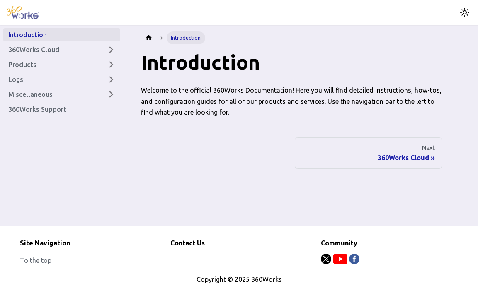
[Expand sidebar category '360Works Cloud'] (111, 49)
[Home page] (149, 37)
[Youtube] (341, 261)
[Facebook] (354, 261)
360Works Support (37, 109)
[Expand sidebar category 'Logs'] (111, 79)
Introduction (27, 34)
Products (22, 64)
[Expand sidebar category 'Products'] (111, 64)
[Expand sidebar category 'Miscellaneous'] (111, 94)
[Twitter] (327, 261)
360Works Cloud (33, 49)
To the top (35, 260)
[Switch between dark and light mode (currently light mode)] (464, 12)
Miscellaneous (30, 94)
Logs (15, 79)
